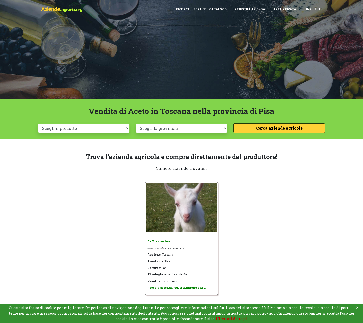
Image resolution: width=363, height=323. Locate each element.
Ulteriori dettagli (232, 318)
